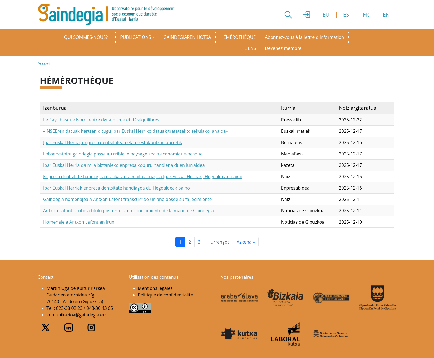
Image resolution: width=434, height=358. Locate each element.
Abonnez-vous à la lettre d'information (304, 37)
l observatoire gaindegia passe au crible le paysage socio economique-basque (123, 154)
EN (386, 14)
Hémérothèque (238, 37)
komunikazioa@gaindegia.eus (77, 315)
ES (346, 14)
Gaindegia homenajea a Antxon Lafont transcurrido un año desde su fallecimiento (127, 199)
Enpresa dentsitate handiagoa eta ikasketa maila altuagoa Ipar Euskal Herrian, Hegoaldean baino (142, 176)
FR (366, 14)
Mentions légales (155, 288)
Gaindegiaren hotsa (187, 37)
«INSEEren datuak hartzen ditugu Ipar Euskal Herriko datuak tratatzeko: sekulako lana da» (135, 131)
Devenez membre (283, 48)
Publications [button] (135, 37)
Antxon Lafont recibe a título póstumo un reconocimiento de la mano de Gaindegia (128, 211)
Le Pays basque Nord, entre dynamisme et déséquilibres (101, 120)
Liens (250, 48)
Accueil (44, 63)
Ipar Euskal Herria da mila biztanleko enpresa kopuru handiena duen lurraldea (124, 165)
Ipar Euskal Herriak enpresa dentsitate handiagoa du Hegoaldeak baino (116, 188)
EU (325, 14)
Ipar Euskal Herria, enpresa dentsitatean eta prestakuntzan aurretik (112, 142)
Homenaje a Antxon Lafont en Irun (78, 222)
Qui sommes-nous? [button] (86, 37)
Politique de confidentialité (165, 295)
